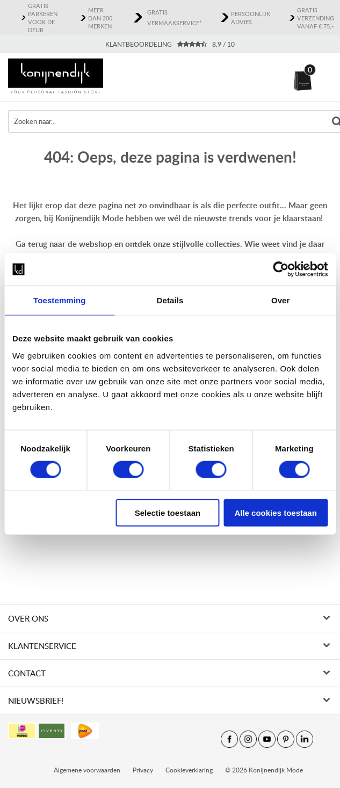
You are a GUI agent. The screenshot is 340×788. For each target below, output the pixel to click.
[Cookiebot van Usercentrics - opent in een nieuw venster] (281, 269)
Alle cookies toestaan (275, 512)
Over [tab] (280, 300)
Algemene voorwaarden (87, 694)
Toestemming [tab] (59, 300)
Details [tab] (170, 300)
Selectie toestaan (168, 512)
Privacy (143, 694)
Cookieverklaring (189, 694)
